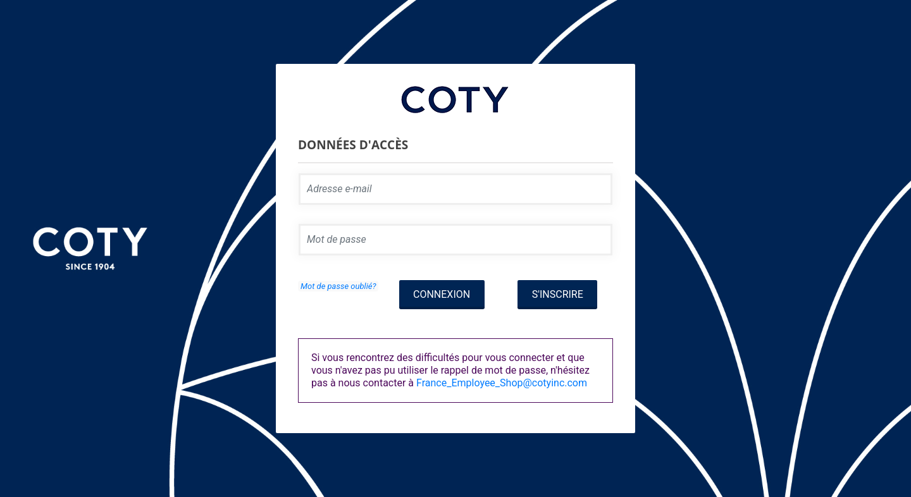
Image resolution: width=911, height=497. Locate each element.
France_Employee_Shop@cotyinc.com (501, 383)
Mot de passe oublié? (338, 286)
